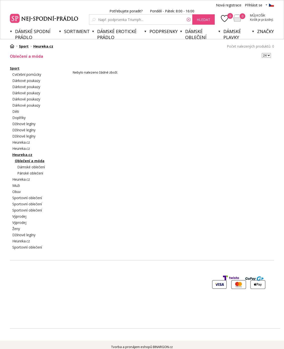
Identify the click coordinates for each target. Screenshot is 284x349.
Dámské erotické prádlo (117, 33)
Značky (265, 31)
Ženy (16, 228)
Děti (15, 111)
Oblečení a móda (29, 160)
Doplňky (19, 117)
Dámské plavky (232, 33)
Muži (16, 185)
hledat (203, 19)
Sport (14, 68)
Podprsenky (163, 31)
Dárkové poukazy (26, 80)
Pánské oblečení (30, 173)
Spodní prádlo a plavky (44, 18)
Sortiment (77, 31)
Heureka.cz (21, 142)
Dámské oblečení (195, 33)
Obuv (16, 191)
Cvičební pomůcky (26, 74)
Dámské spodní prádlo (32, 33)
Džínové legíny (24, 123)
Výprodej (19, 216)
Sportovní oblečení (27, 197)
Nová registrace (228, 5)
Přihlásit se (253, 5)
